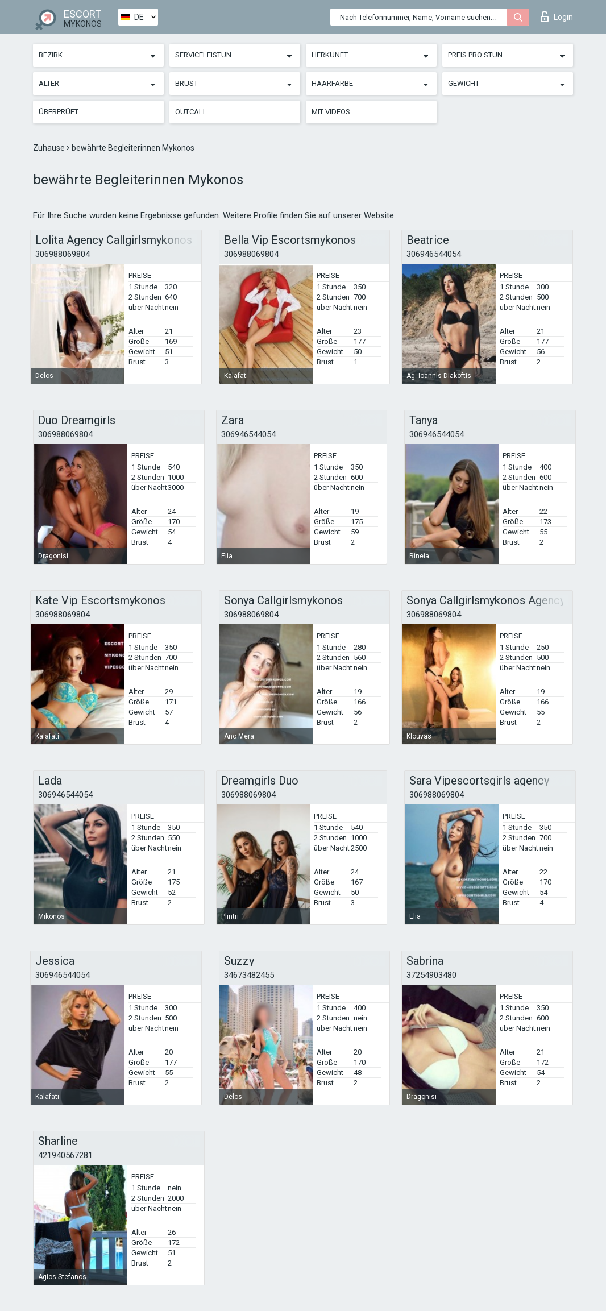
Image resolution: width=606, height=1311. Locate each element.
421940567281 (65, 1155)
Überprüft (58, 111)
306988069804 (62, 254)
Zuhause (50, 147)
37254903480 (431, 975)
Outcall (191, 111)
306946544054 (433, 254)
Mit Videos (331, 111)
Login (557, 16)
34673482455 (249, 975)
